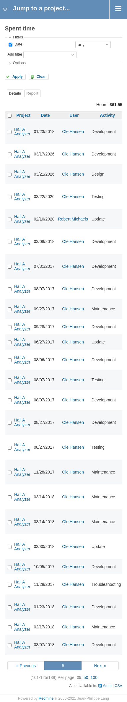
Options (19, 63)
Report (32, 93)
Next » (100, 665)
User (74, 115)
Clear (41, 76)
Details (15, 93)
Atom (107, 686)
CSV (118, 686)
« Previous (26, 665)
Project (23, 115)
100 (93, 677)
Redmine (46, 698)
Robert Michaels (73, 219)
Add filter (14, 54)
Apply (17, 76)
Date (17, 44)
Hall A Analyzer (22, 131)
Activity (107, 115)
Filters (18, 37)
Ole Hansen (73, 131)
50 (86, 677)
